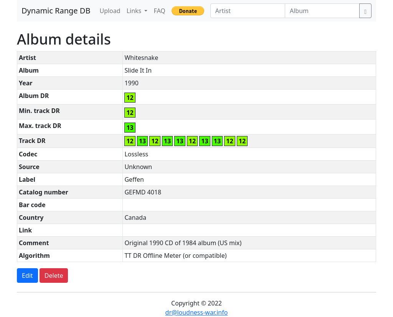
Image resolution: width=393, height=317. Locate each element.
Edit (27, 275)
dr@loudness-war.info (196, 312)
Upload (109, 11)
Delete (54, 275)
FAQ (159, 11)
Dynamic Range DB (55, 10)
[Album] (322, 10)
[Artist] (247, 10)
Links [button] (135, 11)
